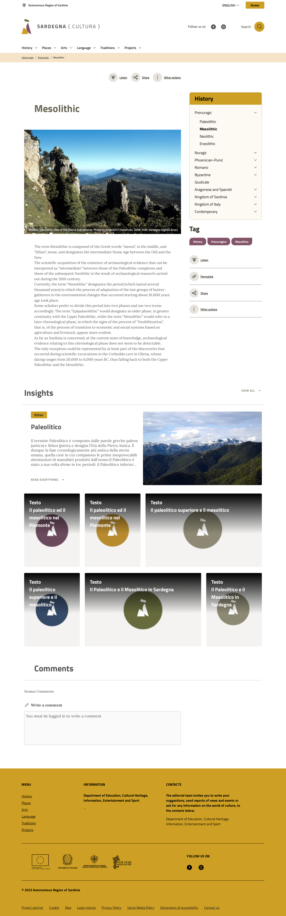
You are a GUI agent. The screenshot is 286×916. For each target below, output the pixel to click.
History (197, 241)
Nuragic (201, 153)
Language (28, 816)
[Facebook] (213, 26)
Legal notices (86, 907)
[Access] (255, 5)
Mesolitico (241, 241)
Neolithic (207, 136)
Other (39, 414)
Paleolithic (208, 121)
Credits (54, 907)
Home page (28, 57)
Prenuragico (218, 241)
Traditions (29, 823)
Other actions (172, 77)
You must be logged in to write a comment (102, 728)
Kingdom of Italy (208, 204)
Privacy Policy (111, 907)
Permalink (201, 276)
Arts (25, 809)
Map (68, 907)
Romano (201, 167)
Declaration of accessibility (179, 907)
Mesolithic (58, 57)
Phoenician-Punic (209, 160)
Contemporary (206, 211)
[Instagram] (223, 26)
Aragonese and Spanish (213, 189)
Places (26, 802)
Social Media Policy (140, 907)
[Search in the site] (259, 27)
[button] (36, 47)
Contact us (211, 907)
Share (140, 77)
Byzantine (203, 175)
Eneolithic (207, 144)
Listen (118, 77)
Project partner (32, 907)
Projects (27, 829)
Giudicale (202, 182)
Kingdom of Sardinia (211, 197)
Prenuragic (43, 57)
